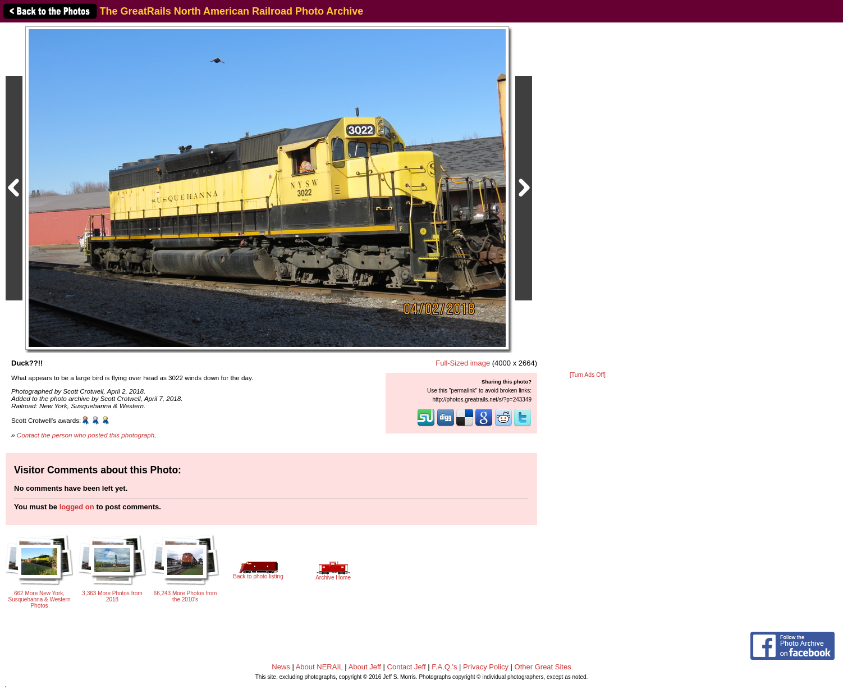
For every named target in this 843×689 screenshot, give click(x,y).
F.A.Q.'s (444, 667)
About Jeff (365, 667)
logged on (76, 507)
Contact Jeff (406, 667)
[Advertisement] (588, 197)
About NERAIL (319, 667)
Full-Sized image (463, 363)
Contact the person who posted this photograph (86, 435)
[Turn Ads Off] (588, 375)
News (281, 667)
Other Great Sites (543, 667)
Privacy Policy (485, 667)
